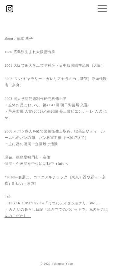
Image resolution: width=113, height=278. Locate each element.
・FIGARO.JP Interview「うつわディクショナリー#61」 (52, 203)
